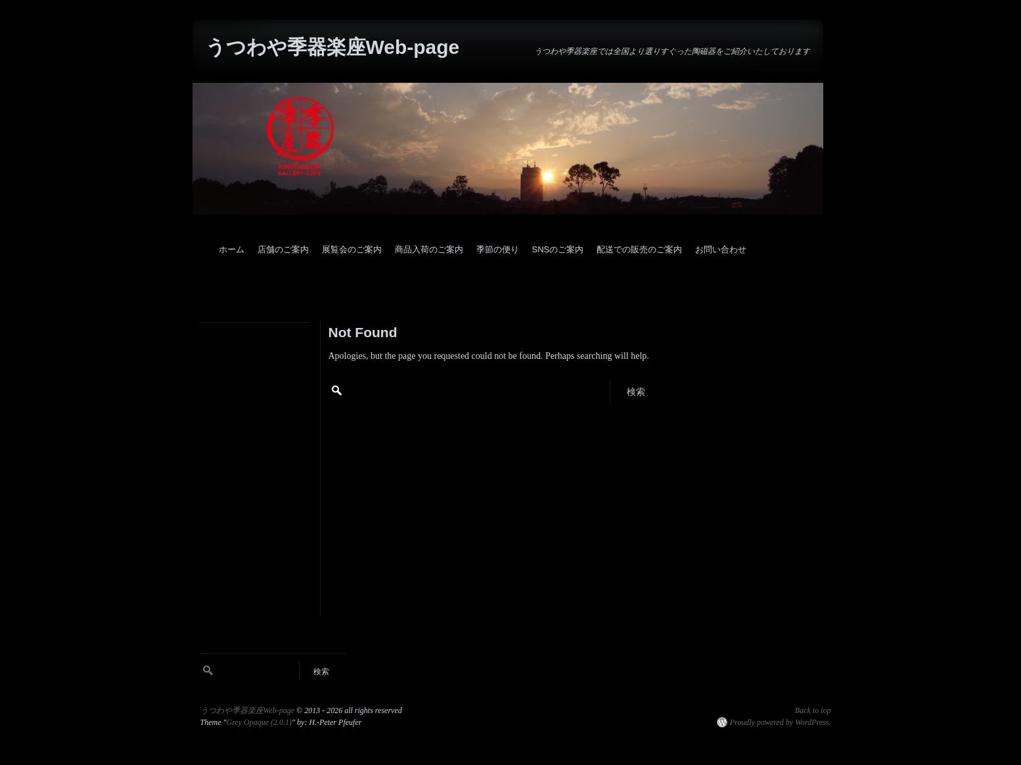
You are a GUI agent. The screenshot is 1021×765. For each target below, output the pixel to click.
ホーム (231, 249)
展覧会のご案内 (352, 249)
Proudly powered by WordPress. (780, 722)
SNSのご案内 (558, 249)
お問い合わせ (720, 249)
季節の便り (497, 249)
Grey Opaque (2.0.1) (259, 722)
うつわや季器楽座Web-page (333, 47)
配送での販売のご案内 (639, 249)
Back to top (813, 710)
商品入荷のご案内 (429, 249)
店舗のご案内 (283, 249)
